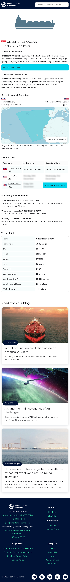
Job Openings (52, 560)
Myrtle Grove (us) (14, 177)
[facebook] (42, 577)
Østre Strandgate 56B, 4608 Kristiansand (17, 531)
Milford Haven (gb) (14, 169)
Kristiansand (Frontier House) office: (18, 527)
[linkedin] (34, 577)
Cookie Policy (18, 560)
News (52, 556)
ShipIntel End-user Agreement (18, 552)
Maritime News (52, 529)
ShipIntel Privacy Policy (17, 556)
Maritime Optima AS (18, 511)
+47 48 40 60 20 (18, 537)
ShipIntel (52, 512)
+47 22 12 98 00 (18, 519)
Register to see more (55, 185)
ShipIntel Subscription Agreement (17, 548)
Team (52, 548)
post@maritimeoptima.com (17, 523)
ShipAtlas (52, 516)
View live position (57, 140)
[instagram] (57, 577)
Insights (52, 525)
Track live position (12, 67)
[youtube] (65, 577)
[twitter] (49, 577)
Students (52, 564)
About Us (52, 552)
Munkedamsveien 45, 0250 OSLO (18, 515)
